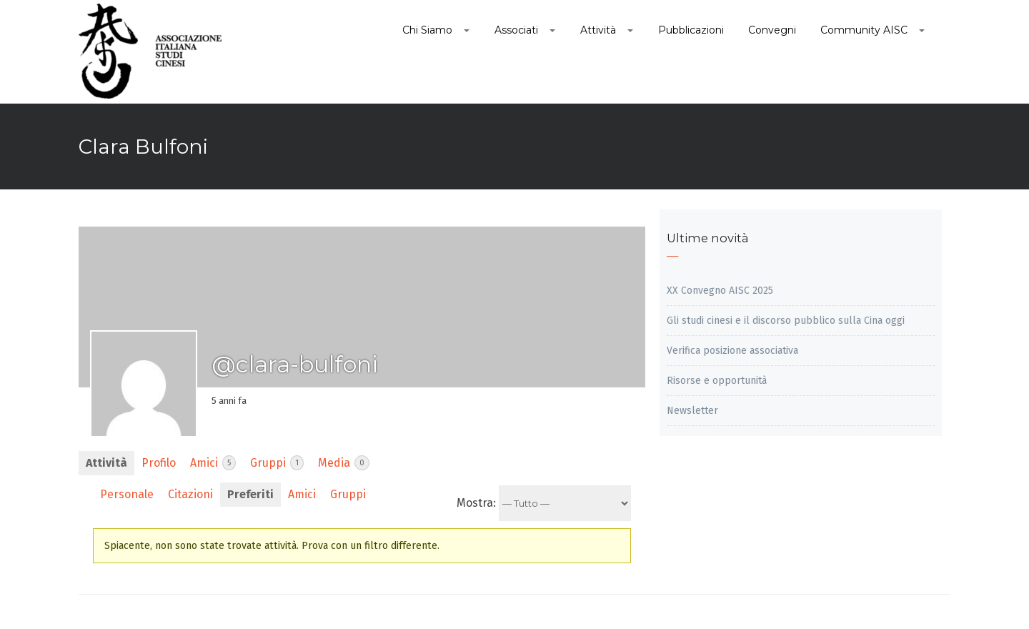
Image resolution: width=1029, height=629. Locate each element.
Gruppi (277, 462)
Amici (213, 462)
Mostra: (476, 503)
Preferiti (250, 494)
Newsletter (692, 411)
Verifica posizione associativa (732, 351)
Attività (106, 463)
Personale (127, 494)
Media (343, 462)
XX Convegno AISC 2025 (720, 290)
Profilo (158, 463)
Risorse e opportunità (717, 381)
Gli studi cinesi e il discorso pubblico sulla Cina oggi (786, 320)
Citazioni (190, 494)
